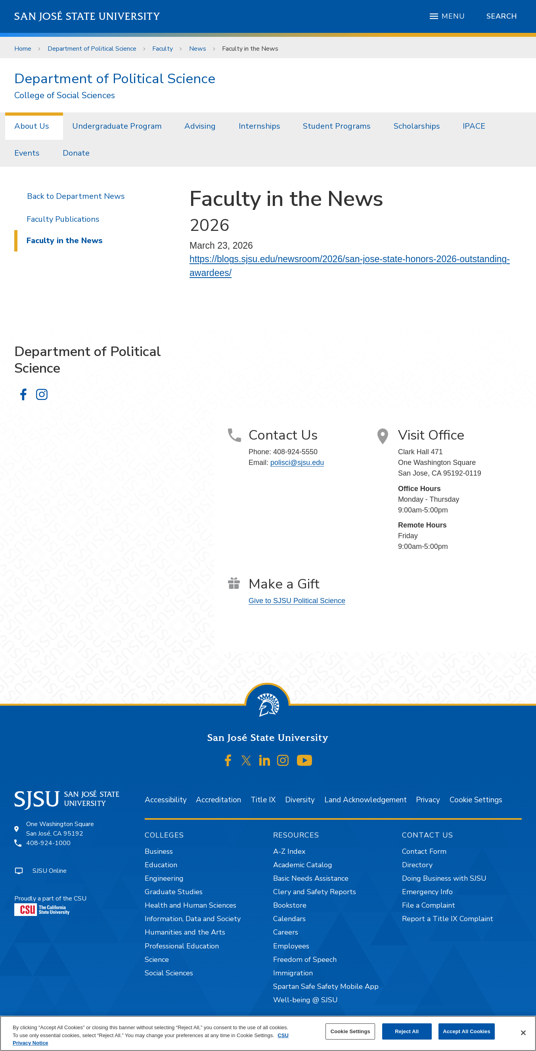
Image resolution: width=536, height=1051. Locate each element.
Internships (259, 126)
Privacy (428, 800)
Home (22, 48)
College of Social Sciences (64, 95)
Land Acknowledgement (365, 800)
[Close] (523, 1032)
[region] (268, 1033)
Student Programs (337, 126)
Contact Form (424, 851)
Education (161, 865)
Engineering (164, 878)
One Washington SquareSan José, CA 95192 (60, 829)
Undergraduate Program (117, 126)
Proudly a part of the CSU (50, 905)
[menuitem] (34, 125)
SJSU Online (50, 870)
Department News (90, 196)
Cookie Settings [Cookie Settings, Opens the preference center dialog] (350, 1031)
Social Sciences (169, 973)
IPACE (474, 126)
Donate (76, 153)
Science (157, 959)
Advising (200, 126)
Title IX (263, 800)
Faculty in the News (250, 48)
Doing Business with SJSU (444, 878)
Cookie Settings (476, 800)
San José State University (87, 16)
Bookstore (289, 905)
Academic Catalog (302, 865)
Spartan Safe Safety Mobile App (326, 986)
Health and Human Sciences (190, 905)
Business (159, 851)
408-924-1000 (48, 843)
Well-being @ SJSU (305, 1000)
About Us (31, 126)
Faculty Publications (63, 219)
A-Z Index (289, 851)
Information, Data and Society (193, 918)
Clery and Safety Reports (314, 892)
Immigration (293, 973)
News (197, 48)
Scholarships (417, 126)
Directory (417, 865)
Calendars (289, 918)
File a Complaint (428, 905)
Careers (285, 932)
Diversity (300, 800)
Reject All (407, 1031)
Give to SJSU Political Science (297, 601)
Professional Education (182, 946)
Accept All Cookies (466, 1031)
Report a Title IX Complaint (447, 918)
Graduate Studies (174, 892)
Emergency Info (427, 892)
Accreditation (218, 800)
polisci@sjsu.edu (297, 462)
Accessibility (166, 800)
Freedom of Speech (305, 959)
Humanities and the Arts (185, 932)
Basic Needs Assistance (310, 878)
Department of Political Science (92, 48)
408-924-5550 (295, 452)
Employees (291, 946)
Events (27, 153)
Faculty (162, 48)
